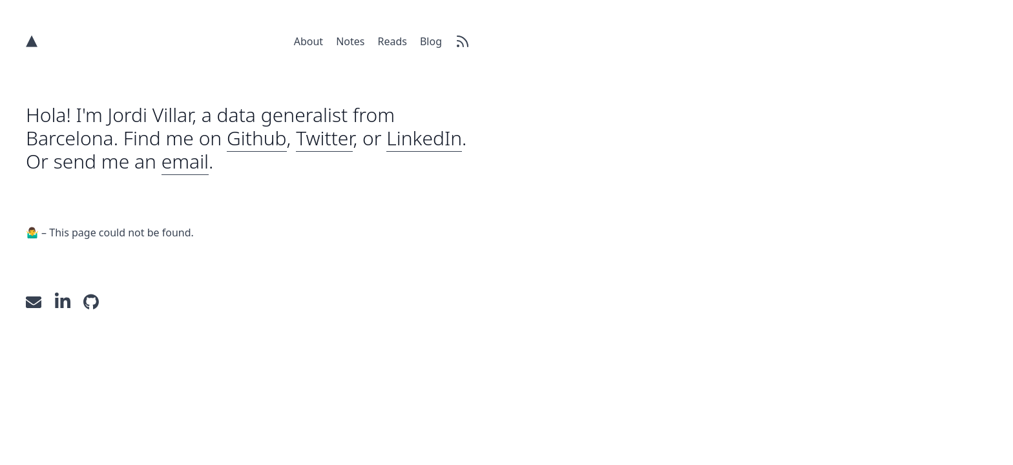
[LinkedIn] (69, 301)
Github (257, 138)
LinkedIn (424, 138)
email (185, 161)
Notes (350, 41)
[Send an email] (40, 301)
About (308, 41)
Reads (391, 41)
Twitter (324, 138)
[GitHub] (96, 301)
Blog (431, 41)
